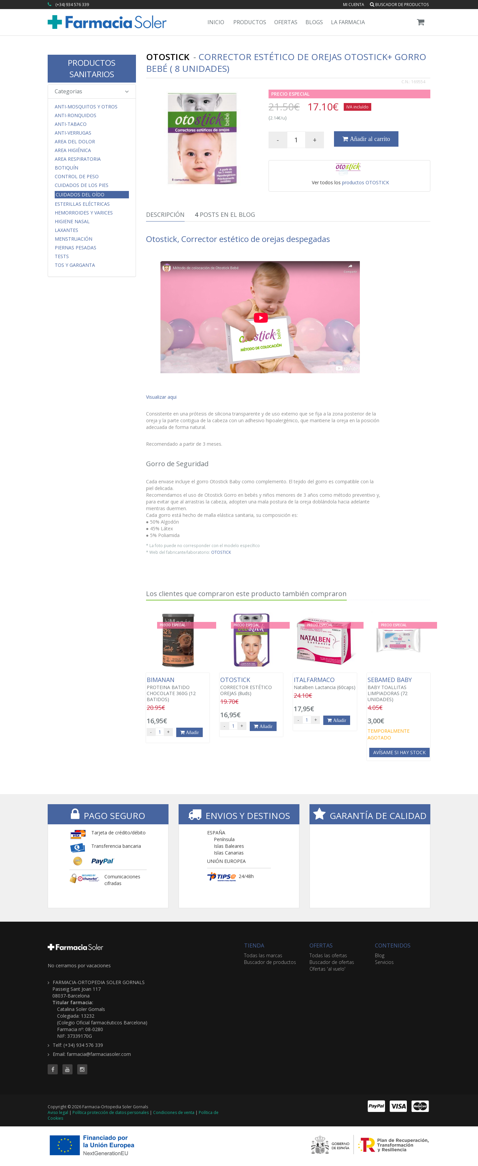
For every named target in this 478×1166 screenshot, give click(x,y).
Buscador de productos (399, 4)
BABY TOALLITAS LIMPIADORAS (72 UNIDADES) (399, 689)
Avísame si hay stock (399, 752)
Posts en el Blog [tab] (225, 214)
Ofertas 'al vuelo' (327, 969)
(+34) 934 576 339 (72, 4)
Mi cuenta (353, 4)
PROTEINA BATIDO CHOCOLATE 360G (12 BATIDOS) (178, 689)
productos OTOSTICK (365, 182)
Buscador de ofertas (331, 962)
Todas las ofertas (328, 955)
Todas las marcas (263, 955)
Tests (62, 256)
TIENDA (254, 945)
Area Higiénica (73, 150)
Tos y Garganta (75, 265)
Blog (379, 955)
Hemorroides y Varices (84, 213)
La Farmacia (348, 22)
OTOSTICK (221, 552)
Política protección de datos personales (111, 1112)
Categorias (92, 91)
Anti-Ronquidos (75, 115)
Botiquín (66, 168)
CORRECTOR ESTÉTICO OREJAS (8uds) (251, 686)
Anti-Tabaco (71, 124)
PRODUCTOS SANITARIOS (91, 68)
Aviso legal (58, 1112)
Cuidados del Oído (80, 194)
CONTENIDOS (393, 945)
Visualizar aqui (161, 397)
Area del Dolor (75, 142)
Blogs (314, 22)
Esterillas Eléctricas (82, 204)
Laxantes (66, 230)
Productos (249, 22)
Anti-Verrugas (73, 133)
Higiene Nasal (72, 221)
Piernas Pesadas (75, 248)
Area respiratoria (78, 159)
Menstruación (73, 239)
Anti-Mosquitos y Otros (86, 107)
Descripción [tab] (165, 214)
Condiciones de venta (173, 1112)
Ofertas (285, 22)
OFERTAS (321, 945)
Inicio (215, 22)
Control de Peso (77, 177)
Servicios (384, 962)
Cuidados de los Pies (81, 185)
